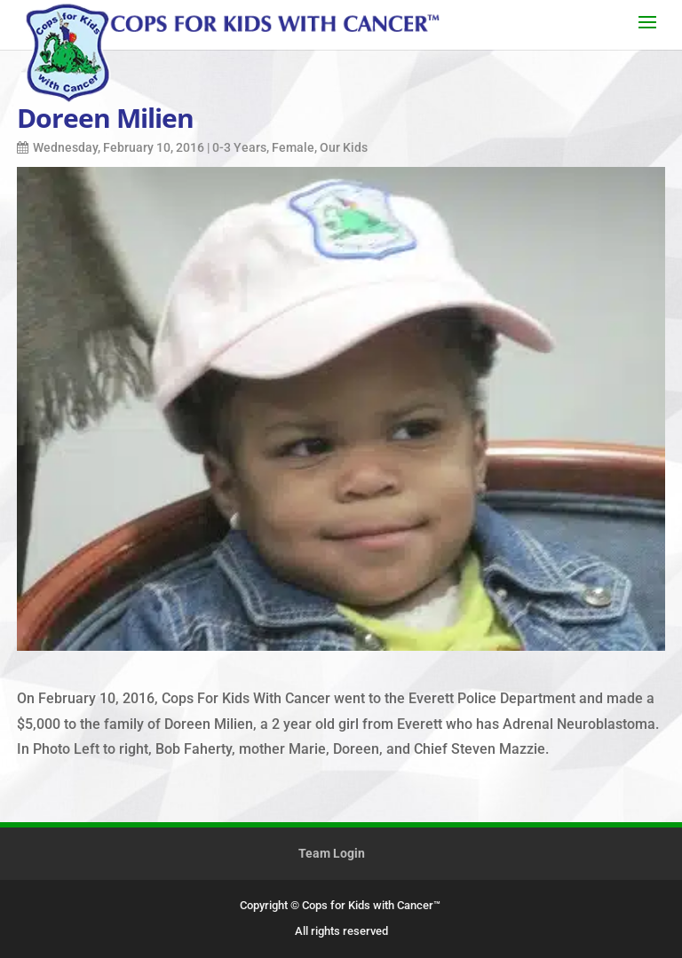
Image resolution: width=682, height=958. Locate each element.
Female (293, 147)
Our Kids (344, 147)
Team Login (331, 853)
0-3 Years (239, 147)
